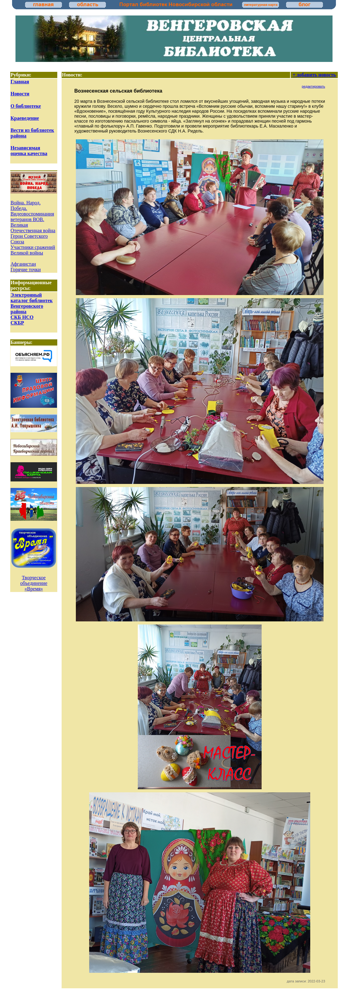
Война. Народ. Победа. (26, 205)
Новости (20, 93)
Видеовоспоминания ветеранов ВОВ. (32, 216)
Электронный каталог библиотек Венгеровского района (32, 303)
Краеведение (25, 118)
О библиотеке (26, 106)
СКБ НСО (22, 317)
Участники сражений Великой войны (33, 250)
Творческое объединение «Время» (33, 583)
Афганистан (23, 264)
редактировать (313, 86)
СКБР (17, 322)
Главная (20, 81)
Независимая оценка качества (29, 150)
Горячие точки (26, 269)
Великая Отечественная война (33, 227)
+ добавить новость (314, 74)
